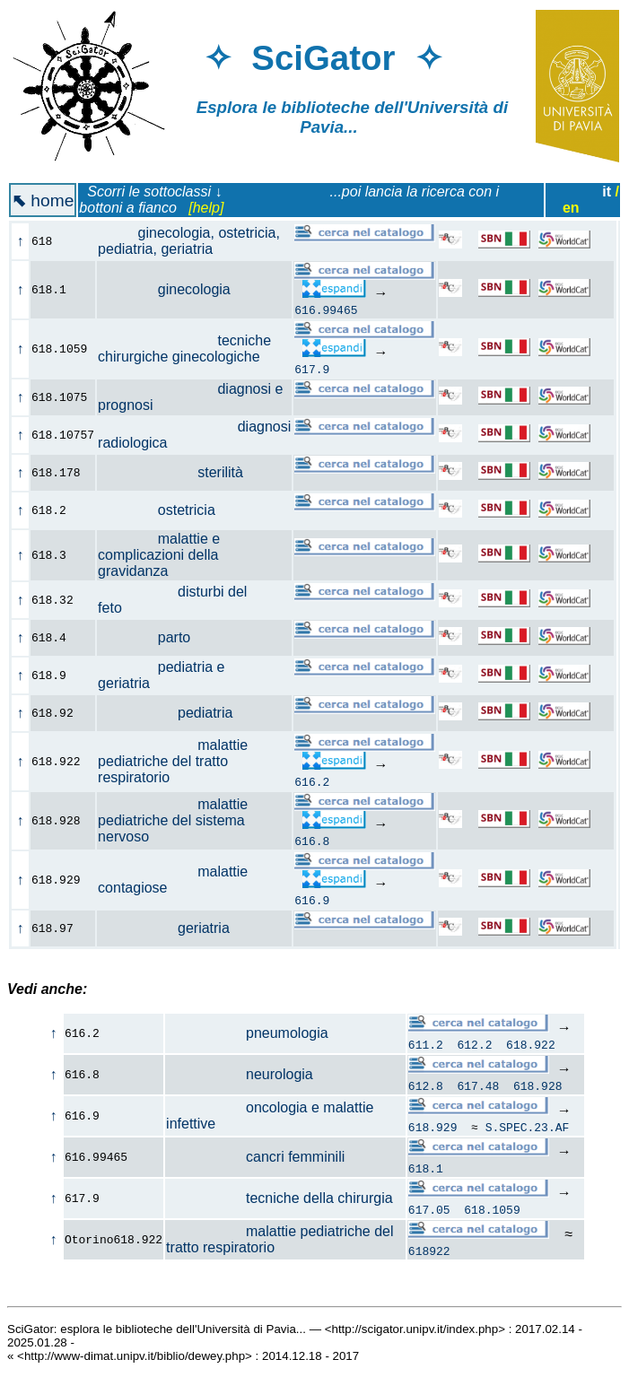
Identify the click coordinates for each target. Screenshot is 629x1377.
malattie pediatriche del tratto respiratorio (173, 761)
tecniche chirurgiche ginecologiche (189, 348)
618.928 (538, 1085)
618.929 (433, 1127)
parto (154, 637)
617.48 (478, 1085)
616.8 (311, 840)
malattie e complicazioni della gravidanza (159, 555)
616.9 (311, 900)
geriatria (173, 928)
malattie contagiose (173, 879)
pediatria (175, 712)
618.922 (530, 1044)
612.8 (425, 1085)
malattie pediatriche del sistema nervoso (173, 820)
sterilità (180, 472)
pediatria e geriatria (161, 675)
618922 (429, 1250)
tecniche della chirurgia (279, 1198)
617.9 (311, 369)
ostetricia (166, 510)
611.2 (425, 1044)
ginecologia (174, 289)
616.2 (311, 781)
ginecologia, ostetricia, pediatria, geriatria (189, 241)
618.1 (425, 1168)
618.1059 (492, 1209)
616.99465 (325, 309)
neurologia (239, 1074)
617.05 (429, 1209)
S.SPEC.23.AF (527, 1127)
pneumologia (247, 1033)
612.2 (474, 1044)
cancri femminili (255, 1156)
